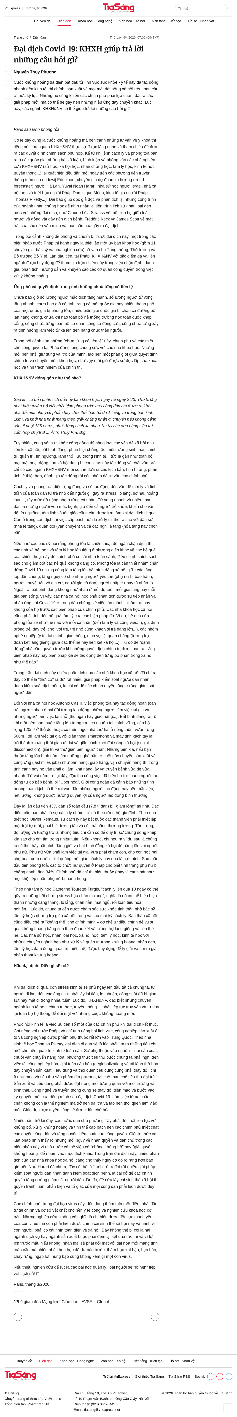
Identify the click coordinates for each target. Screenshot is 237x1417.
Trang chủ (21, 37)
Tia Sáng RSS (179, 1376)
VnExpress (12, 8)
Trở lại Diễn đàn (19, 1316)
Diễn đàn (64, 21)
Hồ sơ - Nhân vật (201, 21)
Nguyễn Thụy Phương (35, 72)
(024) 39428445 (103, 1404)
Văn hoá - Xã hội (132, 21)
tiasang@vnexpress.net (102, 1410)
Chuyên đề (42, 21)
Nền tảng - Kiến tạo (166, 21)
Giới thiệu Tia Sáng (149, 1376)
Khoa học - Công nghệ (95, 21)
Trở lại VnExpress (116, 1376)
